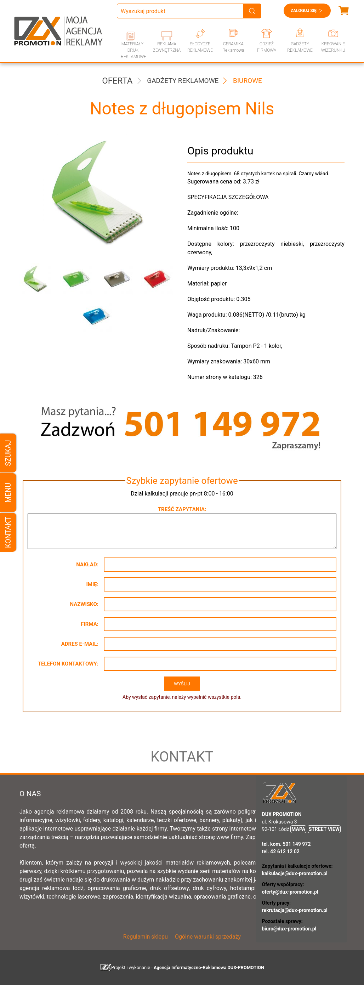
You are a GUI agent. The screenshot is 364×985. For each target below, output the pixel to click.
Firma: (89, 624)
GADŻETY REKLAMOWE (300, 47)
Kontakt (8, 532)
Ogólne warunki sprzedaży (208, 936)
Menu (8, 492)
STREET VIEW (324, 829)
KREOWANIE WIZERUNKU (333, 47)
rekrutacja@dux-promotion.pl (295, 910)
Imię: (92, 584)
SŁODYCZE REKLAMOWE (200, 47)
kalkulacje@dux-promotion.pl (295, 873)
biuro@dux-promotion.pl (289, 929)
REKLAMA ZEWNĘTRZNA (167, 47)
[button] (34, 279)
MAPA (298, 829)
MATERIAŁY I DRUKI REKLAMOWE (133, 50)
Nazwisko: (84, 604)
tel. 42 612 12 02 (281, 851)
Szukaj (8, 453)
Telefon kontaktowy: (68, 664)
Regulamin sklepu (145, 936)
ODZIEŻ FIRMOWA (266, 47)
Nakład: (87, 564)
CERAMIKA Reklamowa (233, 47)
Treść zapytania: (182, 509)
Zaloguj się (307, 10)
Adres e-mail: (79, 644)
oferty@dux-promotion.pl (290, 892)
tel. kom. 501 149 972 (286, 844)
